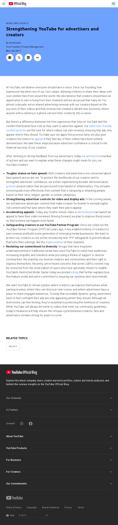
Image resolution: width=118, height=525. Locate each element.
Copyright (32, 507)
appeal (39, 139)
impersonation (54, 242)
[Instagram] (22, 423)
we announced (91, 156)
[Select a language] (33, 515)
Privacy (68, 507)
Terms (80, 507)
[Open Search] (113, 3)
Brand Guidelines (50, 507)
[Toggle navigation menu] (4, 4)
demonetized (85, 212)
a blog (75, 272)
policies (11, 186)
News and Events (17, 23)
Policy (13, 346)
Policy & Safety (13, 507)
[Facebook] (30, 423)
